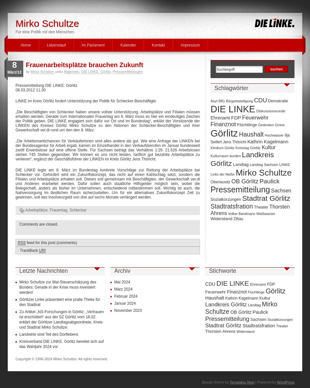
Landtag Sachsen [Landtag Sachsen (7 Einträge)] (264, 165)
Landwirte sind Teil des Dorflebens (48, 334)
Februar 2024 (126, 296)
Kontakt (158, 45)
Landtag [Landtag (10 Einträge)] (241, 164)
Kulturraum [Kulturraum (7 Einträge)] (220, 156)
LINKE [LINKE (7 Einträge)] (284, 165)
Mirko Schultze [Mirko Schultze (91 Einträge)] (264, 173)
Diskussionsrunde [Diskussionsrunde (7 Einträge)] (270, 111)
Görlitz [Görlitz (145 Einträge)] (224, 133)
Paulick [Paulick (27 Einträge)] (270, 181)
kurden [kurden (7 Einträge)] (235, 156)
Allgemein (71, 72)
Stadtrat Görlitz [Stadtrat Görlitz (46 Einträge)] (266, 198)
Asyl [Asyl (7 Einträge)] (214, 101)
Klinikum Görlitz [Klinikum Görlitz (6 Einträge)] (222, 148)
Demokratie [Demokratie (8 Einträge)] (278, 101)
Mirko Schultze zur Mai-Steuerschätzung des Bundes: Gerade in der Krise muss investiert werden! (57, 287)
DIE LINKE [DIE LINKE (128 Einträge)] (233, 109)
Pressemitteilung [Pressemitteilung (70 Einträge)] (240, 189)
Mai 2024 (122, 282)
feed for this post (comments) (47, 242)
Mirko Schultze (47, 23)
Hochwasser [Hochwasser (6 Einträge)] (274, 135)
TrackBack (33, 250)
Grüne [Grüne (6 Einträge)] (280, 125)
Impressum (190, 45)
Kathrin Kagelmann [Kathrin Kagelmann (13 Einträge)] (267, 141)
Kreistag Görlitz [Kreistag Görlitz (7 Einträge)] (248, 148)
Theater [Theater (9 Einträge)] (261, 207)
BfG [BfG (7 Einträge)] (222, 101)
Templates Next (242, 382)
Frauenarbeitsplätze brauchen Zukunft (84, 64)
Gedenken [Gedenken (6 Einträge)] (266, 125)
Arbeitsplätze (36, 210)
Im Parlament (93, 45)
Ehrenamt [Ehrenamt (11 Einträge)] (220, 117)
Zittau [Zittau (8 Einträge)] (238, 219)
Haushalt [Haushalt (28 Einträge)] (251, 134)
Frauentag (58, 210)
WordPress (285, 382)
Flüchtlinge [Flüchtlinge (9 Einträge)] (247, 124)
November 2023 (128, 310)
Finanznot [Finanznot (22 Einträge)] (223, 124)
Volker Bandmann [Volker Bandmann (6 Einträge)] (241, 214)
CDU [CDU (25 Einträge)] (260, 100)
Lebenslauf (56, 45)
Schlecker (78, 210)
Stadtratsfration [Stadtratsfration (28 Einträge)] (232, 206)
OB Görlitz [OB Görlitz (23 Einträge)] (244, 181)
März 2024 (123, 289)
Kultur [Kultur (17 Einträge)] (268, 147)
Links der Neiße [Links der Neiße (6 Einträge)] (223, 174)
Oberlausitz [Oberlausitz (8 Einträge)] (220, 182)
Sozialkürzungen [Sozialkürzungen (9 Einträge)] (226, 199)
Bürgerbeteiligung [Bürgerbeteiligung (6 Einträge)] (239, 101)
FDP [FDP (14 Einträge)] (236, 117)
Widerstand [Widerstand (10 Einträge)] (221, 218)
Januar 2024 (125, 303)
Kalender (128, 45)
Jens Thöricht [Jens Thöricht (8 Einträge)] (234, 142)
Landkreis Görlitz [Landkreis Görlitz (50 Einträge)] (226, 304)
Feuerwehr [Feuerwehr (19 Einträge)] (255, 118)
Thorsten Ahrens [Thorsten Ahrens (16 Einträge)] (220, 331)
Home (26, 45)
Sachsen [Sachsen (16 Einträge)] (281, 190)
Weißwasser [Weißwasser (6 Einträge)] (265, 214)
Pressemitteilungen (128, 72)
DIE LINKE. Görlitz (96, 72)
